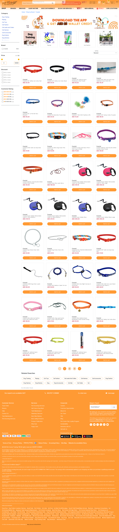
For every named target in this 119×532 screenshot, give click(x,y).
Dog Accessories (58, 383)
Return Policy (43, 443)
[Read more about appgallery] (88, 436)
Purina (8, 515)
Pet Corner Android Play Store (87, 510)
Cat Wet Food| (57, 508)
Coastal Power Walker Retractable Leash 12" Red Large (105, 182)
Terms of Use (99, 419)
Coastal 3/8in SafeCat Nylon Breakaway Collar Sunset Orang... (81, 318)
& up (9, 91)
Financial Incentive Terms (97, 421)
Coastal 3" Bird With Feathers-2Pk (81, 115)
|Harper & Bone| (70, 514)
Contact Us (5, 413)
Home (23, 12)
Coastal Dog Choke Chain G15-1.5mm (55, 250)
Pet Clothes (37, 508)
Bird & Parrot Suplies (28, 517)
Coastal (38, 12)
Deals (100, 8)
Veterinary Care (61, 519)
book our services (66, 8)
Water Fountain (29, 519)
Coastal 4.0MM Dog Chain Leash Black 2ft (31, 284)
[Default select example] (105, 52)
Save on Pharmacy (48, 8)
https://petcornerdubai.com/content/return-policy (55, 501)
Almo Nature (33, 8)
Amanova (78, 514)
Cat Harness (5, 30)
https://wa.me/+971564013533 (34, 524)
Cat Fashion (5, 24)
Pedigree (12, 515)
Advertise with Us (65, 426)
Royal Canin (30, 508)
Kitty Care (34, 424)
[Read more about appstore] (65, 436)
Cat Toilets (13, 512)
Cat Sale (70, 383)
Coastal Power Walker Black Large (105, 217)
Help (3, 411)
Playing (4, 19)
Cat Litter (44, 508)
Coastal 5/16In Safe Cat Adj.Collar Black (32, 148)
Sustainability (64, 424)
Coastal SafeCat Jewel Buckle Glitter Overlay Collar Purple (106, 148)
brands (13, 8)
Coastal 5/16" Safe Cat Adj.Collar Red (105, 250)
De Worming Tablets (88, 514)
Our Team (63, 413)
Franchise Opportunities (67, 408)
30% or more (7, 77)
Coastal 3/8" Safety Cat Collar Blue (105, 319)
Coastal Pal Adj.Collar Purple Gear (56, 115)
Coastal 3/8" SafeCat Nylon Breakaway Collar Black (79, 352)
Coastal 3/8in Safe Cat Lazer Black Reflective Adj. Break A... (105, 284)
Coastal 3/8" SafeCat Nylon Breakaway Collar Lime (54, 352)
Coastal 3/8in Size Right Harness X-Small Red (81, 284)
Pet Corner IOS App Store (70, 510)
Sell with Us (63, 429)
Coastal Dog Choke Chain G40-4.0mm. (31, 250)
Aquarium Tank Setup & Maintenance (27, 510)
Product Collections (37, 421)
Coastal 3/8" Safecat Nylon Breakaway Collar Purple (79, 80)
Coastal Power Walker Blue (79, 217)
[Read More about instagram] (97, 424)
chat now (82, 393)
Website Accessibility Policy (78, 443)
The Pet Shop (21, 512)
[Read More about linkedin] (104, 424)
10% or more (7, 82)
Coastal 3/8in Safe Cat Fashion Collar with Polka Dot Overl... (31, 318)
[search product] (52, 3)
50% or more (7, 72)
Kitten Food (104, 514)
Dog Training (5, 17)
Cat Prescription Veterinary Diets (36, 512)
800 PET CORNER (52, 393)
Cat (88, 383)
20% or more (7, 79)
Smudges (22, 8)
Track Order (5, 405)
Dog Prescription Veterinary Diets (57, 512)
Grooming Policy (54, 443)
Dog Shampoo (51, 519)
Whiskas (18, 515)
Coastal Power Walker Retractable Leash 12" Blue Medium (32, 216)
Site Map (64, 443)
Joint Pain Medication (105, 515)
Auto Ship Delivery (36, 416)
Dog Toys (64, 517)
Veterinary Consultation (101, 508)
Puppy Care (34, 426)
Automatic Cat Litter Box (16, 519)
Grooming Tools (16, 517)
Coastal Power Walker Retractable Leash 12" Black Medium (56, 216)
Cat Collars (80, 383)
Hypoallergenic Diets (37, 514)
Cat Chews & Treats (54, 517)
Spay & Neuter (93, 515)
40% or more (7, 75)
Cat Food (50, 508)
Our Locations (111, 8)
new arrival (89, 8)
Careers (62, 405)
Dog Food (5, 508)
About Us (63, 411)
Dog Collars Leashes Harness (17, 508)
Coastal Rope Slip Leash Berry (55, 183)
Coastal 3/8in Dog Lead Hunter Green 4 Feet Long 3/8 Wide (55, 318)
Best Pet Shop (56, 510)
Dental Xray (55, 515)
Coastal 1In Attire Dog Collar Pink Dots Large (56, 148)
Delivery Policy (30, 443)
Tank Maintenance (7, 416)
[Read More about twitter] (101, 424)
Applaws (62, 514)
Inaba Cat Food (96, 517)
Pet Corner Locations (44, 510)
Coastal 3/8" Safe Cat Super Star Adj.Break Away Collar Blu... (105, 80)
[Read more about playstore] (77, 436)
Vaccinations (47, 515)
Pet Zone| (98, 514)
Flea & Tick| (72, 508)
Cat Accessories (6, 32)
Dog (48, 383)
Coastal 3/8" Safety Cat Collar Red (32, 81)
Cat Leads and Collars (8, 27)
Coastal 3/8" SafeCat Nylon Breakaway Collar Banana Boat (104, 352)
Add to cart (33, 87)
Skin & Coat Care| (37, 515)
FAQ (61, 416)
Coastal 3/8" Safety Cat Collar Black (57, 81)
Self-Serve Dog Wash (37, 408)
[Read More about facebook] (91, 424)
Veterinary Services (36, 413)
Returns (4, 408)
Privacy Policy (110, 421)
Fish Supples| (71, 512)
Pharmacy (91, 508)
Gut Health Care (27, 515)
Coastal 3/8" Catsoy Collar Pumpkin (106, 115)
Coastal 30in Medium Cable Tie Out (57, 285)
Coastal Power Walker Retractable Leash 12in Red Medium (81, 182)
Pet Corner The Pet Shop (67, 515)
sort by (96, 50)
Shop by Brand (30, 12)
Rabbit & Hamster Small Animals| (86, 512)
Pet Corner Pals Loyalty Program (69, 421)
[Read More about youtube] (94, 424)
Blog (61, 418)
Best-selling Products (37, 418)
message (110, 393)
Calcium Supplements (23, 514)
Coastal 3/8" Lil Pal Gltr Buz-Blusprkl (30, 114)
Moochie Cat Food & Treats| (82, 517)
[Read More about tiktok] (107, 424)
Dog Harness (5, 38)
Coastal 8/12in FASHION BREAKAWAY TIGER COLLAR (82, 250)
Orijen (57, 514)
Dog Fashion (5, 35)
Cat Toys (4, 22)
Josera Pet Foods (49, 514)
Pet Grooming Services (8, 418)
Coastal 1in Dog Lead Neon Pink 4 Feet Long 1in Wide (81, 148)
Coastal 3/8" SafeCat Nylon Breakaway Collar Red (30, 352)
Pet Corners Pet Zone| (82, 515)
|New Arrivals (83, 508)
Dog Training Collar (40, 519)
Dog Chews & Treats (41, 517)
